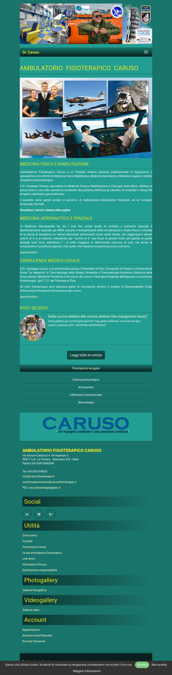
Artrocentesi (86, 387)
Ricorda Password (33, 641)
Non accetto (159, 664)
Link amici (28, 558)
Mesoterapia (86, 402)
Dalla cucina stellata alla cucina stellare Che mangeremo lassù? (97, 316)
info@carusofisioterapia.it (38, 476)
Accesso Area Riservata (37, 635)
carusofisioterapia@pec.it (44, 487)
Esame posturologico (86, 379)
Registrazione (31, 629)
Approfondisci (28, 252)
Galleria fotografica (34, 590)
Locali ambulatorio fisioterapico (42, 553)
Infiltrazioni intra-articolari (86, 395)
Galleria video (30, 610)
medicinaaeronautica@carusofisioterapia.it (49, 482)
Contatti (27, 541)
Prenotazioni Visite (34, 547)
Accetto (142, 664)
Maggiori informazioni (87, 671)
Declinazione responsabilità (39, 570)
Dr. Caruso (31, 52)
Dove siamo (29, 535)
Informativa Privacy (34, 564)
